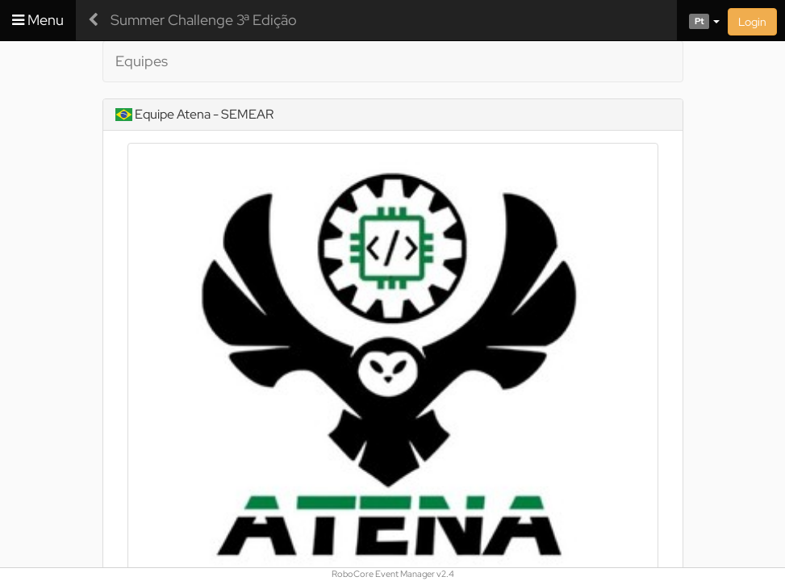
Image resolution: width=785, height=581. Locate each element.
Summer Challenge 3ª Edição (204, 19)
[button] (698, 20)
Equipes (141, 61)
